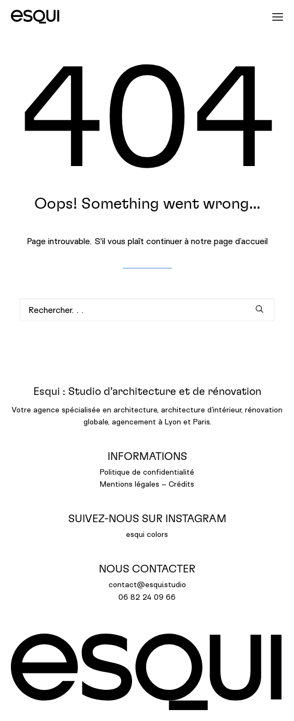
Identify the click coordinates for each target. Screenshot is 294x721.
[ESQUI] (35, 16)
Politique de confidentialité (147, 471)
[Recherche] (147, 309)
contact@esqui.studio (147, 584)
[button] (273, 16)
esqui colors (147, 534)
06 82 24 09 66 (147, 596)
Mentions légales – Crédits (147, 483)
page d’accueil (241, 240)
